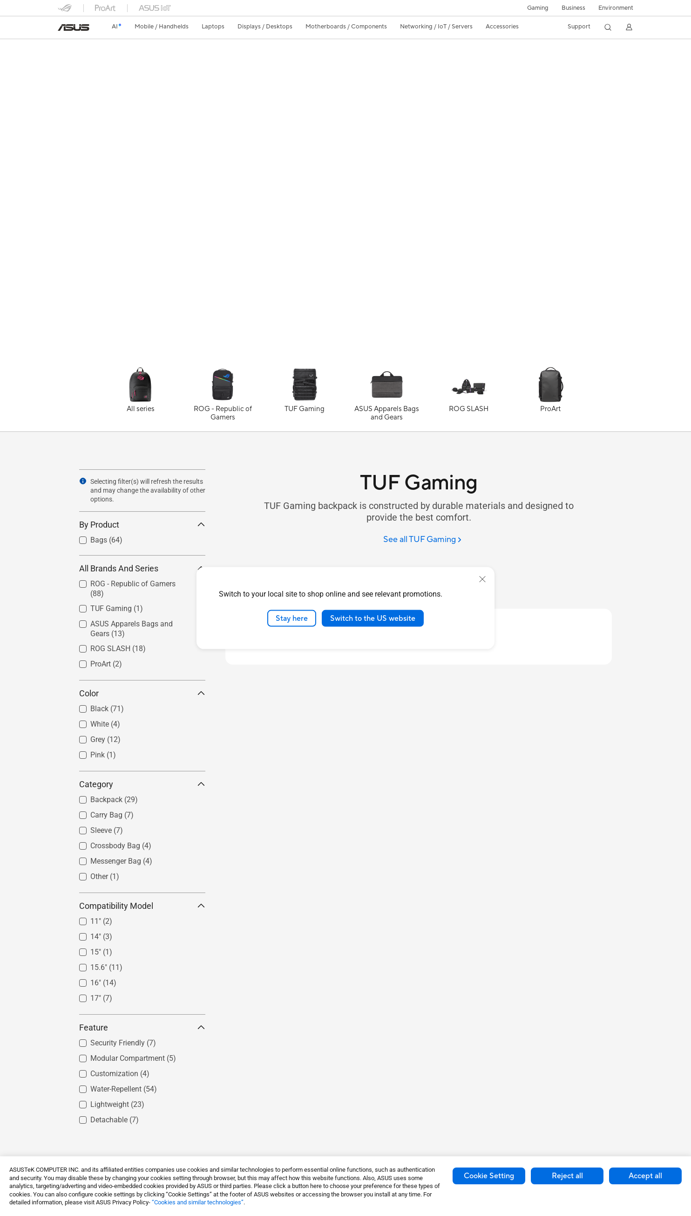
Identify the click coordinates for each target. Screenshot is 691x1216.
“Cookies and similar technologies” (198, 1202)
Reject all (567, 1176)
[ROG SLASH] (468, 399)
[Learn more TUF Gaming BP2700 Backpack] (345, 359)
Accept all (645, 1176)
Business (573, 8)
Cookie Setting (489, 1176)
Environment (615, 8)
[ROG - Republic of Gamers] (223, 399)
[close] (482, 579)
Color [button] (142, 693)
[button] (538, 8)
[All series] (141, 399)
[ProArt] (550, 399)
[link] (73, 27)
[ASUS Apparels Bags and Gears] (386, 399)
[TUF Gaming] (305, 399)
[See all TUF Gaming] (422, 540)
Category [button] (142, 784)
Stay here (292, 618)
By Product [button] (142, 524)
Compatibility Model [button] (142, 906)
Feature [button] (142, 1027)
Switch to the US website (372, 618)
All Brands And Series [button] (142, 568)
